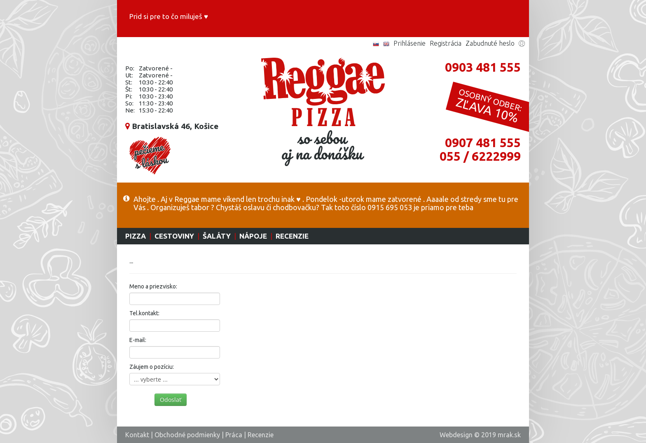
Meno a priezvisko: (153, 286)
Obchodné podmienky (187, 434)
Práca (233, 434)
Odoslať (170, 399)
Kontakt (137, 434)
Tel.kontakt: (144, 313)
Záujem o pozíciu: (151, 366)
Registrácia (445, 43)
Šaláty (217, 236)
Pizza (135, 236)
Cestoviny (174, 236)
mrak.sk (509, 434)
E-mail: (137, 340)
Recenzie (292, 236)
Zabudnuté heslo (490, 43)
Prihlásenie (409, 43)
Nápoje (253, 236)
